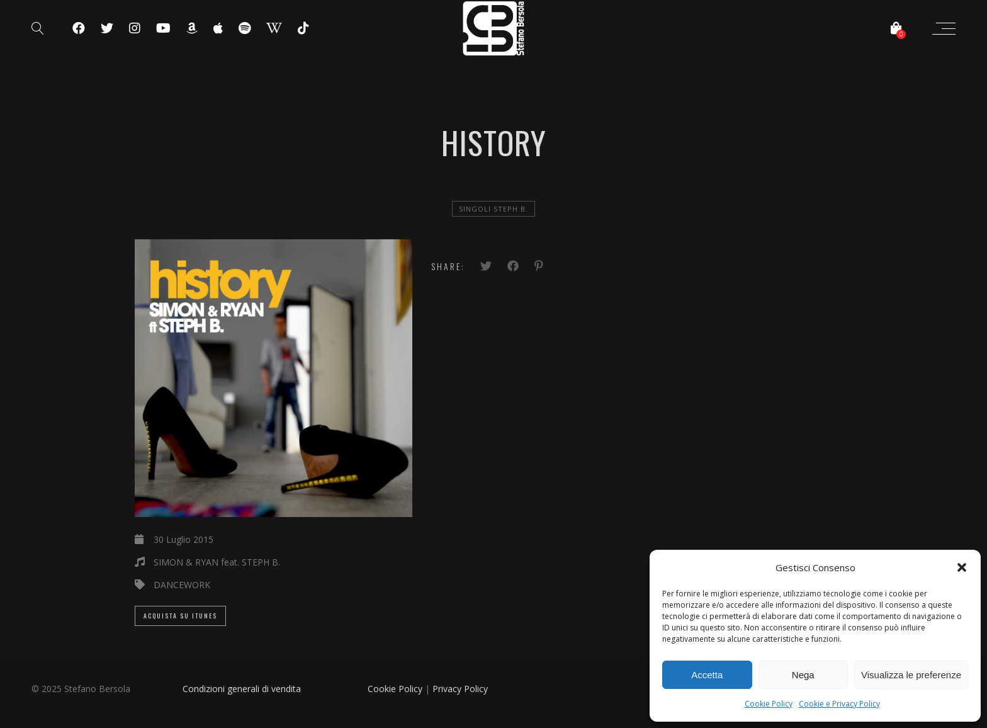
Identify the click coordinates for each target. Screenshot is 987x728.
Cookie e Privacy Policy (839, 703)
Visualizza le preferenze (911, 674)
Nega (803, 674)
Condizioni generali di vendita (242, 689)
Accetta (707, 674)
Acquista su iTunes (180, 615)
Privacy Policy (460, 689)
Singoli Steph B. (493, 208)
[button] (962, 567)
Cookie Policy (768, 703)
